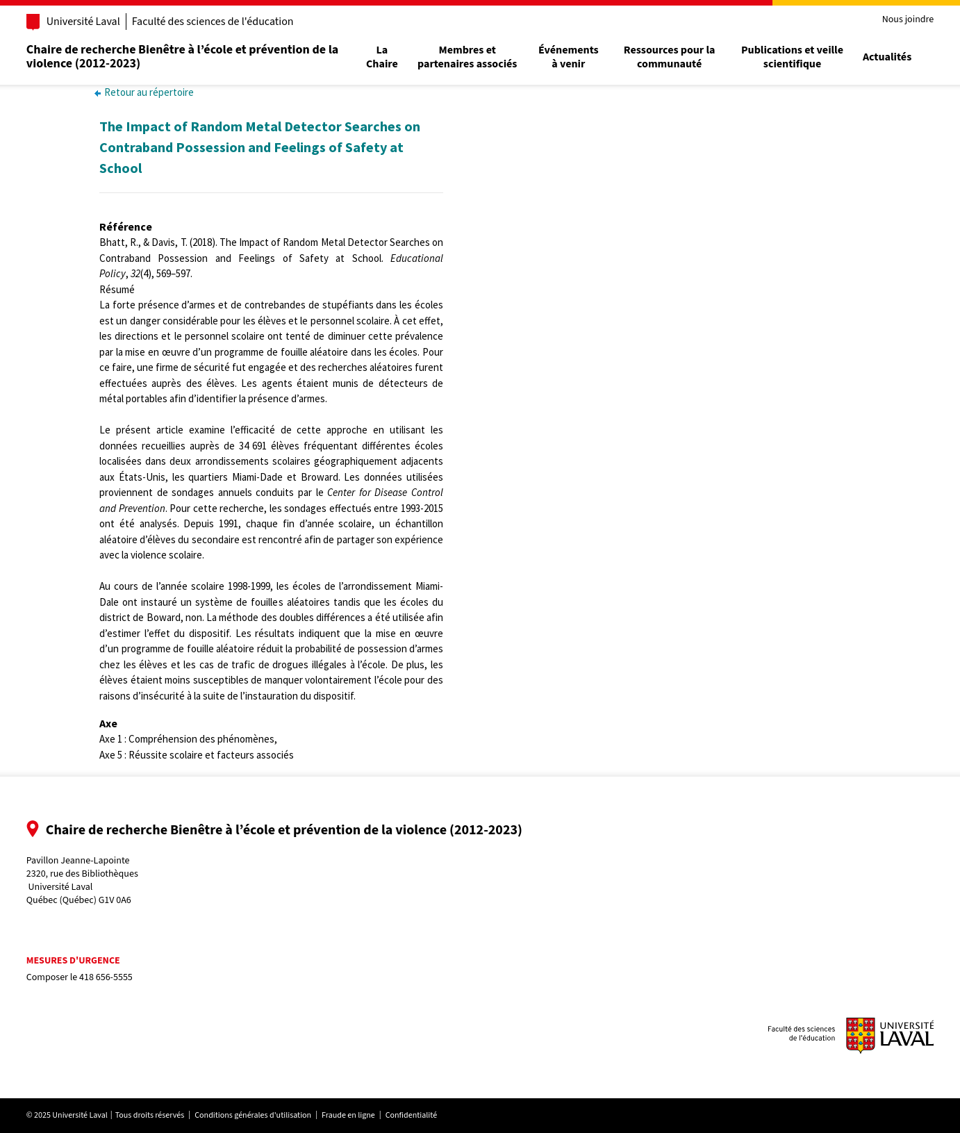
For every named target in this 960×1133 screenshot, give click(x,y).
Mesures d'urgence (79, 961)
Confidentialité (416, 1115)
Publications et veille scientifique (787, 57)
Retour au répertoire (144, 92)
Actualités (881, 57)
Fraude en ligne (354, 1115)
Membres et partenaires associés (468, 57)
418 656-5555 (111, 977)
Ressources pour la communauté (667, 57)
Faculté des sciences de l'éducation (218, 21)
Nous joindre (902, 20)
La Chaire (384, 57)
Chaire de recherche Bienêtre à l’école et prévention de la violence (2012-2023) (188, 56)
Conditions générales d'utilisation (258, 1115)
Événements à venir (568, 57)
